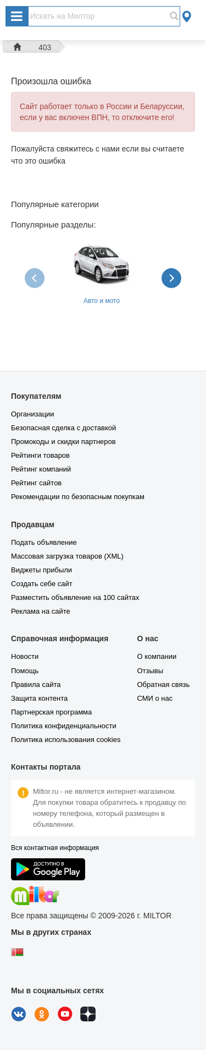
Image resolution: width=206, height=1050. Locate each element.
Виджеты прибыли (41, 570)
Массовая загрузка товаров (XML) (67, 556)
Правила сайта (35, 684)
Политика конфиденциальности (63, 726)
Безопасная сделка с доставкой (63, 428)
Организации (32, 414)
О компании (156, 656)
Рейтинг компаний (41, 469)
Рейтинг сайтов (36, 483)
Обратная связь (163, 684)
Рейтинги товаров (40, 455)
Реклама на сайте (40, 611)
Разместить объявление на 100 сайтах (75, 597)
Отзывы (150, 671)
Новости (24, 656)
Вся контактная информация (55, 848)
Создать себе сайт (42, 584)
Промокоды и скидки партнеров (63, 441)
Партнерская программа (51, 712)
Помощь (24, 671)
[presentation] (36, 277)
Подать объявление (44, 542)
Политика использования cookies (65, 739)
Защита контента (39, 698)
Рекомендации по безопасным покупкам (77, 496)
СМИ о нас (154, 698)
